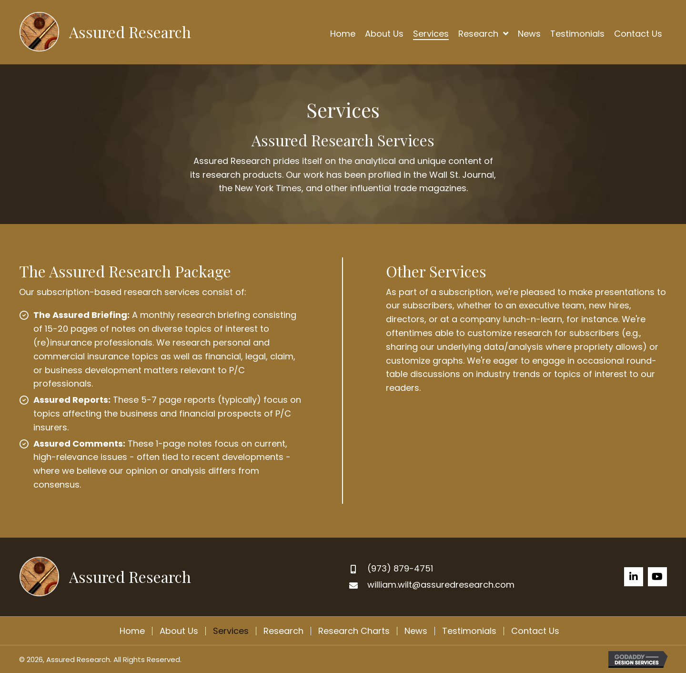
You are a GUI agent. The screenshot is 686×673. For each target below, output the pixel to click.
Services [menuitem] (231, 631)
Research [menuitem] (283, 631)
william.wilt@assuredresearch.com (440, 585)
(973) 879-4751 (400, 568)
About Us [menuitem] (179, 631)
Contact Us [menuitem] (535, 631)
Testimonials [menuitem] (469, 631)
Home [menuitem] (132, 631)
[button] (633, 576)
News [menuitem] (415, 631)
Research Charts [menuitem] (354, 631)
